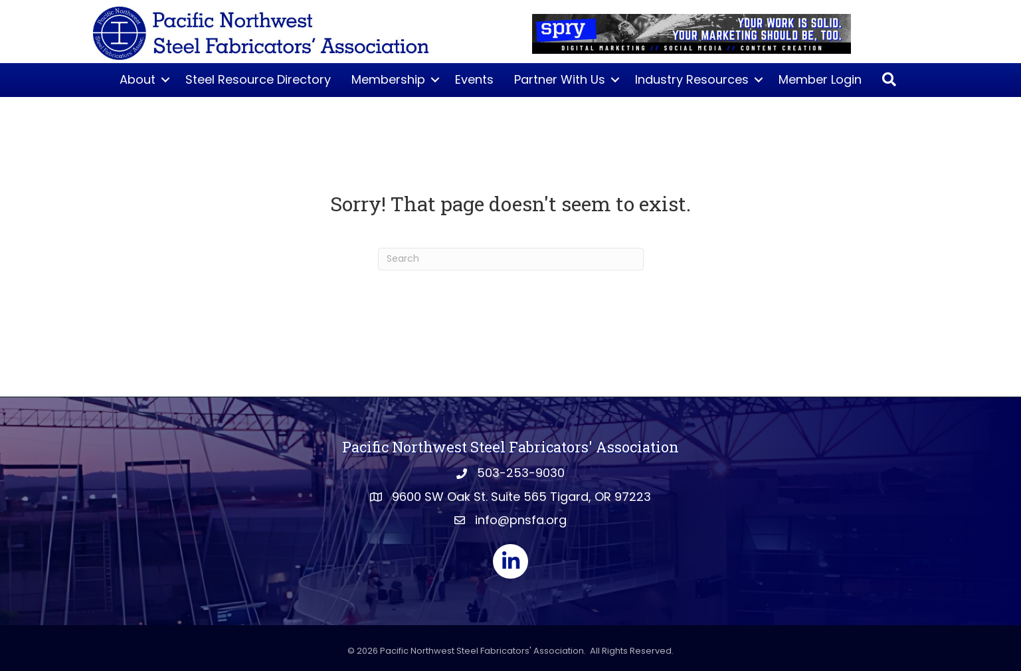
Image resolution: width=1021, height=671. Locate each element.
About (137, 79)
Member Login (820, 79)
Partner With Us (559, 79)
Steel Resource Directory (258, 79)
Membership (388, 79)
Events (474, 79)
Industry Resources (692, 79)
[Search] (511, 259)
